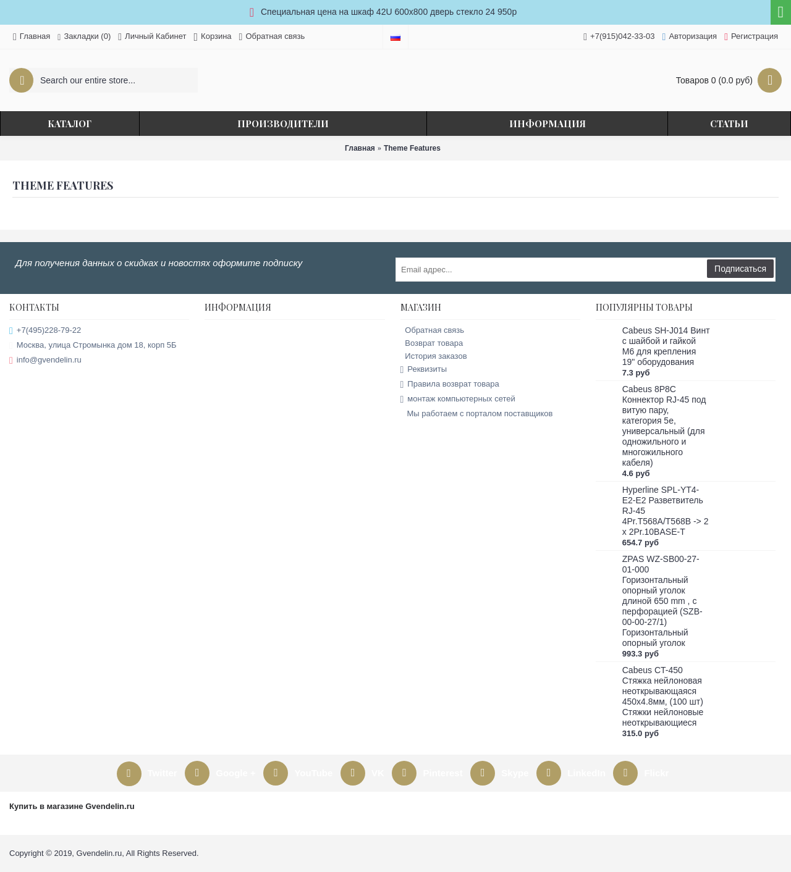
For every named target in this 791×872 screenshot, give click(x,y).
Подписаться (740, 269)
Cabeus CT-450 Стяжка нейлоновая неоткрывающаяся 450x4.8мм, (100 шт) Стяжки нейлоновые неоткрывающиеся (663, 696)
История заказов (433, 356)
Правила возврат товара (449, 384)
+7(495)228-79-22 (45, 330)
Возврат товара (431, 343)
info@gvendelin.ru (45, 360)
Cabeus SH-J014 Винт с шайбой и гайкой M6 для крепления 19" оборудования (666, 346)
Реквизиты (423, 369)
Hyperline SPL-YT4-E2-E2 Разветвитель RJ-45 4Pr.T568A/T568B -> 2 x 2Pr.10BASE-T (665, 511)
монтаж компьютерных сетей (457, 399)
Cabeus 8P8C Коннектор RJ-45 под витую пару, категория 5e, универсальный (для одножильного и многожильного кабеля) (664, 425)
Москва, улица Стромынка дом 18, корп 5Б (93, 345)
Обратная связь (432, 330)
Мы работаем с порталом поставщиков (476, 414)
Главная (360, 148)
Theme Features (412, 148)
